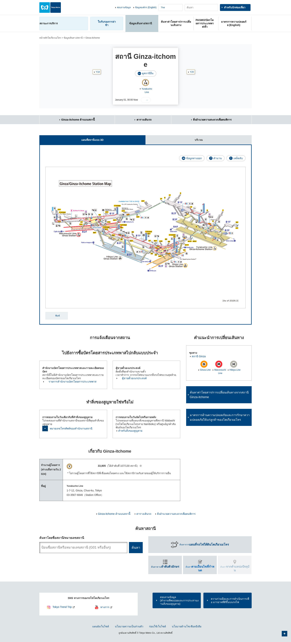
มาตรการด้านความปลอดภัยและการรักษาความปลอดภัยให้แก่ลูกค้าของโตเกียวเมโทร (220, 417)
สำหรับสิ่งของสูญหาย (130, 430)
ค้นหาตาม (165, 566)
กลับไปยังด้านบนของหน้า (284, 633)
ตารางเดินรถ (144, 119)
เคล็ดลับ (238, 158)
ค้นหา (200, 568)
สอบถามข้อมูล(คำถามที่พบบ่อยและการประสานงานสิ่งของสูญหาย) (179, 600)
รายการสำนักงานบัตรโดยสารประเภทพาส (73, 381)
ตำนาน (217, 158)
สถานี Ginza (199, 356)
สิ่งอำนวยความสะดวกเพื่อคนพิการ (212, 119)
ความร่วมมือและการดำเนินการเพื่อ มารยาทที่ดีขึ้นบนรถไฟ (230, 600)
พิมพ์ (57, 315)
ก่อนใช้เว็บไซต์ (157, 626)
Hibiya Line (235, 370)
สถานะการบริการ (49, 23)
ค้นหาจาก (204, 544)
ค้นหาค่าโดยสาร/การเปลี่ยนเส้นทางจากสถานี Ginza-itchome (219, 395)
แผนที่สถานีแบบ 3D (71, 138)
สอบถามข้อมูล (124, 7)
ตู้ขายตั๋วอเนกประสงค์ (134, 378)
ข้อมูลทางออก (194, 158)
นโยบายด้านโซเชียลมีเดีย (186, 626)
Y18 (98, 72)
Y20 (192, 72)
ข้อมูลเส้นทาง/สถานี (73, 38)
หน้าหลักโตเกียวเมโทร (50, 38)
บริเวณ (174, 138)
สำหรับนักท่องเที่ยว (234, 7)
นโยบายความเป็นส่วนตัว (129, 626)
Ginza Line (205, 370)
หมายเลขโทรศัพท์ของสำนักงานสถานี (71, 428)
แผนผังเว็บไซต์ (100, 626)
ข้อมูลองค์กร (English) (145, 7)
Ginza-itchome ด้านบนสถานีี (78, 119)
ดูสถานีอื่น (147, 73)
